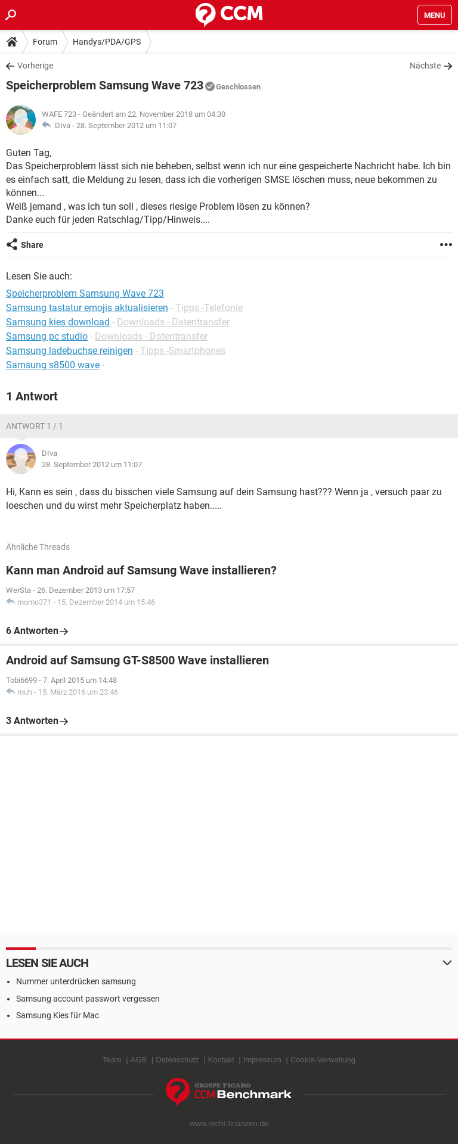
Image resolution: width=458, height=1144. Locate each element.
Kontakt (221, 1059)
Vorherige (35, 65)
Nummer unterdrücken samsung (76, 981)
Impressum (262, 1059)
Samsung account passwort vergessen (88, 998)
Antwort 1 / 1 (34, 426)
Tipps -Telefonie (209, 307)
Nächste (425, 65)
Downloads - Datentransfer (173, 322)
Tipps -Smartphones (182, 350)
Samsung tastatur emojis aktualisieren (87, 307)
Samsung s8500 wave (53, 365)
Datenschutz (177, 1059)
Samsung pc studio (47, 336)
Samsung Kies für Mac (57, 1015)
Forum (45, 41)
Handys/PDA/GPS (107, 41)
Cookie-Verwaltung (322, 1059)
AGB (139, 1059)
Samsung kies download (58, 322)
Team (112, 1059)
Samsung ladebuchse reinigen (69, 350)
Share (32, 245)
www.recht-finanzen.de (229, 1123)
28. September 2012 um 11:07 (126, 125)
